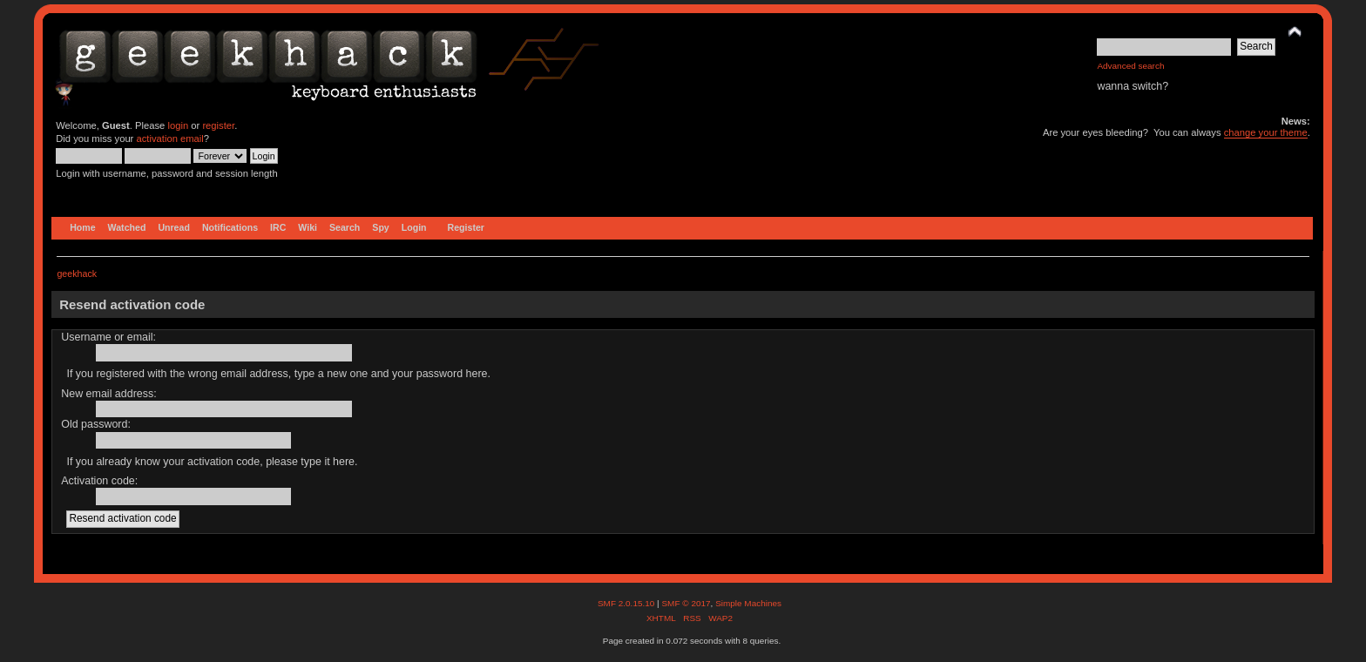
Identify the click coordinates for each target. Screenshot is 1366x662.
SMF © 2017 (685, 603)
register (218, 125)
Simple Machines (748, 603)
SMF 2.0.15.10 (627, 603)
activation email (169, 138)
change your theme (1266, 132)
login (177, 125)
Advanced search (1130, 66)
